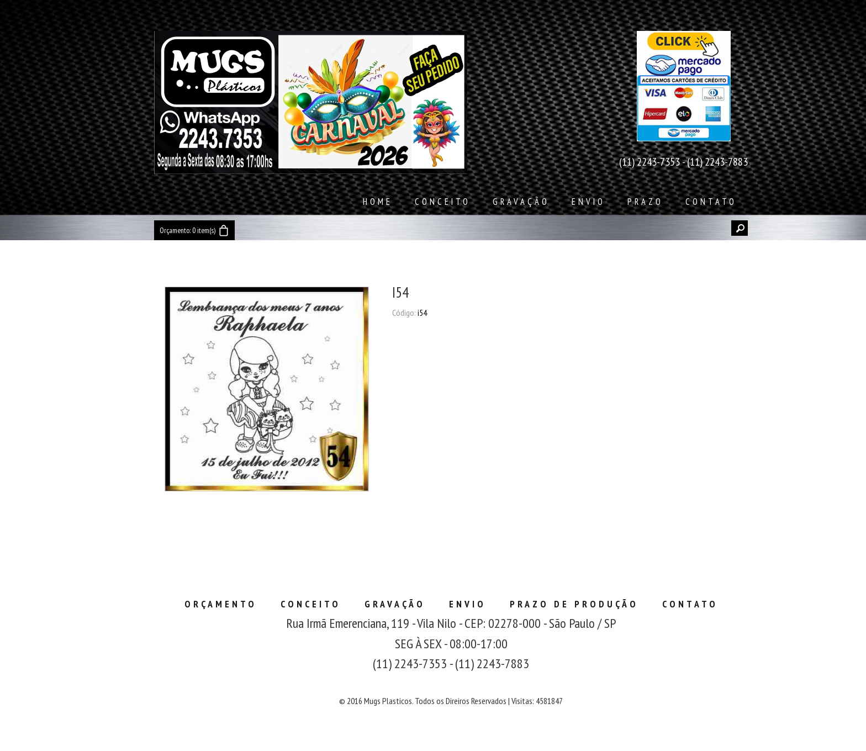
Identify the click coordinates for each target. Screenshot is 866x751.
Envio (588, 201)
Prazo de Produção (574, 603)
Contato (711, 201)
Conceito (443, 201)
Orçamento (220, 603)
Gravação (521, 201)
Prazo (645, 201)
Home (378, 201)
